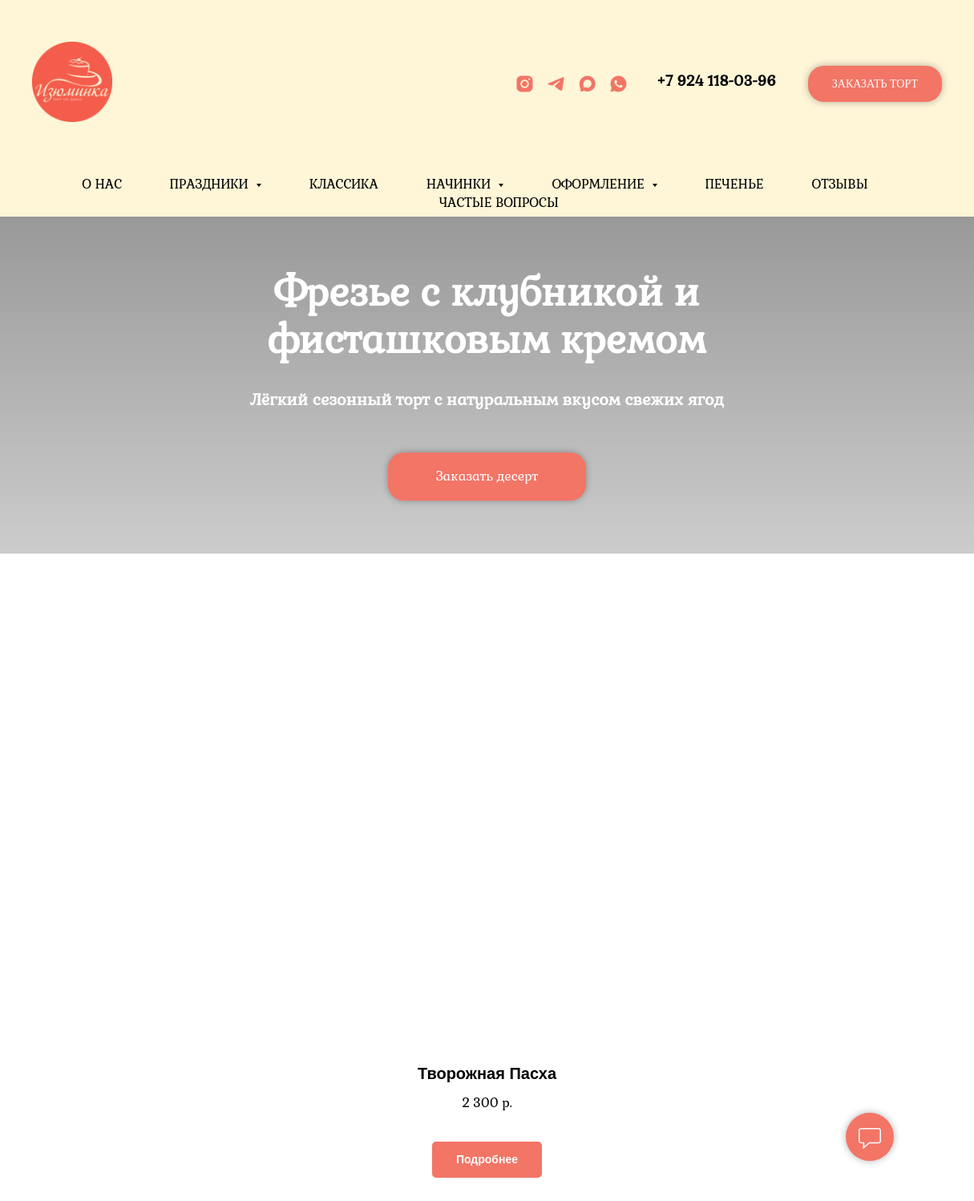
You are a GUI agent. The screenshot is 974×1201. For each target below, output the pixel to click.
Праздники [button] (211, 184)
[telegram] (556, 84)
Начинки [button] (460, 184)
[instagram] (525, 84)
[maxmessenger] (587, 84)
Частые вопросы (499, 202)
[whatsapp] (618, 84)
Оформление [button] (600, 184)
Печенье (734, 184)
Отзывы (839, 184)
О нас (102, 184)
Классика (343, 184)
